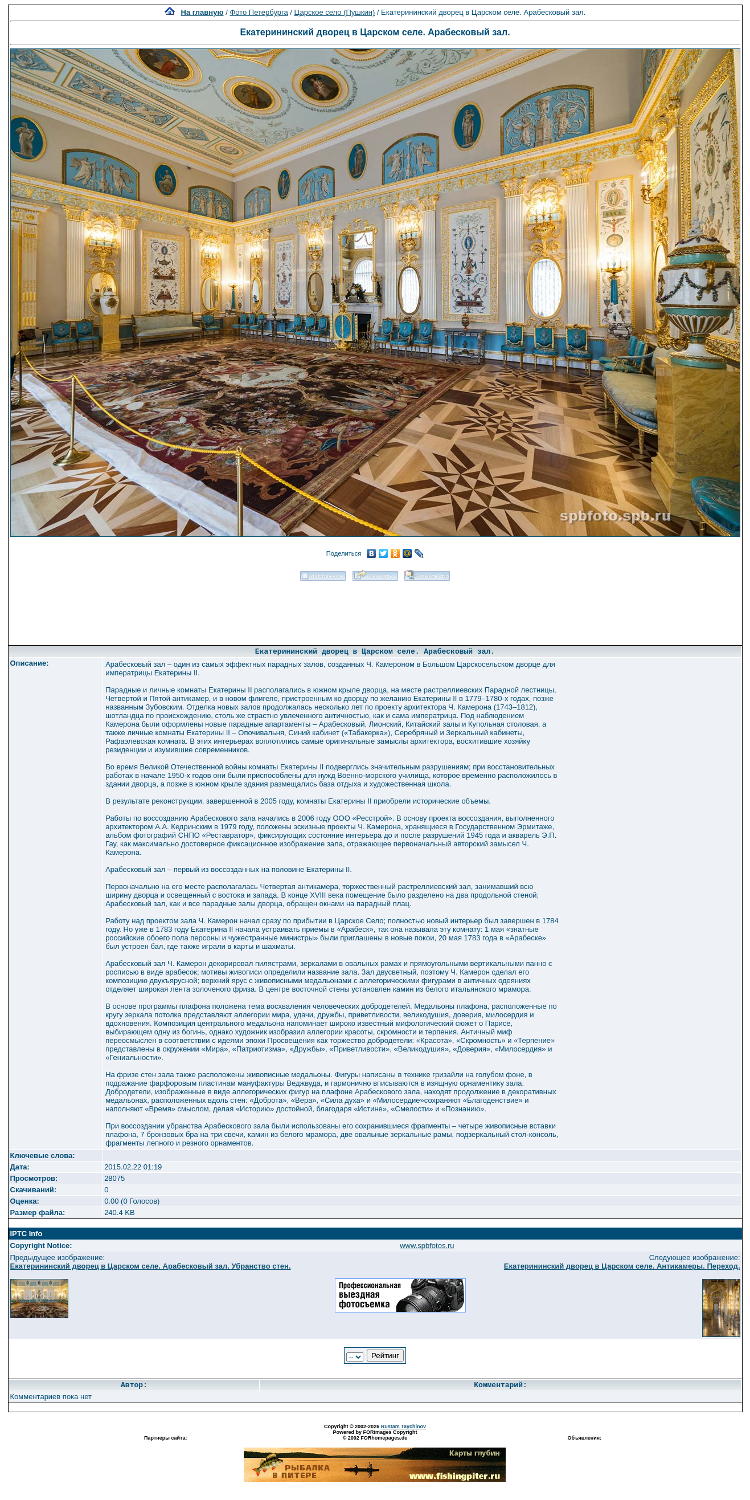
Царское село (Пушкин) (334, 12)
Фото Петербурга (258, 12)
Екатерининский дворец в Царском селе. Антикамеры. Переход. (622, 1266)
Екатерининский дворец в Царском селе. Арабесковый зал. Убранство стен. (150, 1266)
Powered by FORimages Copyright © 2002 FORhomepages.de (375, 1435)
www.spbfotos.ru (427, 1245)
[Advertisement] (375, 609)
